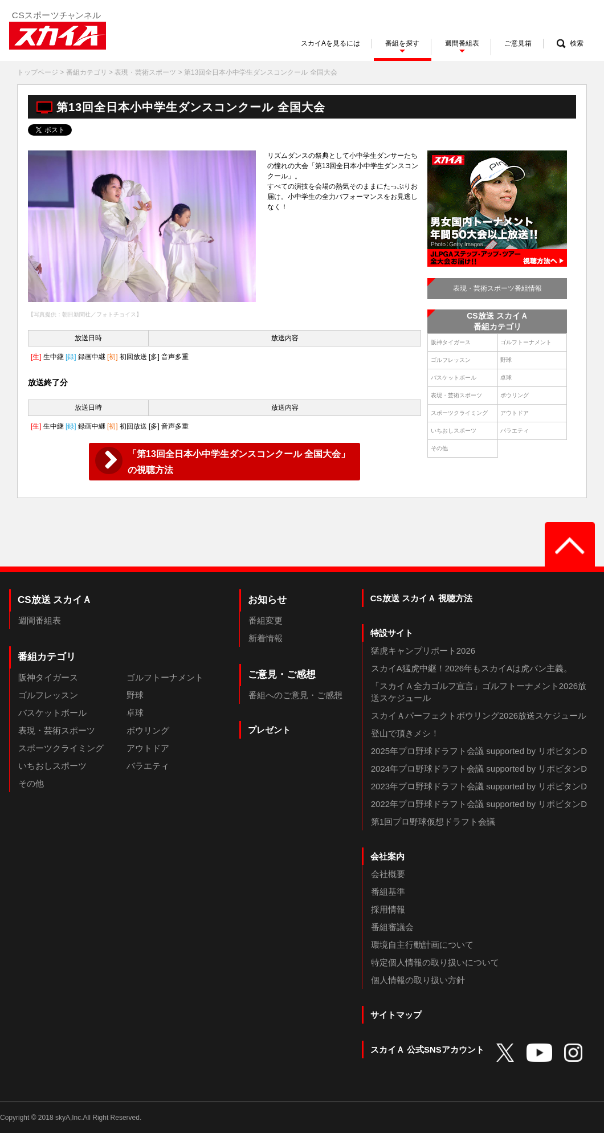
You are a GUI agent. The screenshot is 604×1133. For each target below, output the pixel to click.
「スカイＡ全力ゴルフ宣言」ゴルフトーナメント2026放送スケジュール (478, 692)
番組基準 (388, 891)
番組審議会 (392, 927)
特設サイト (391, 633)
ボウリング (514, 395)
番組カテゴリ (86, 72)
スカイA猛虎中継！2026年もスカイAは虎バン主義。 (471, 668)
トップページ (37, 72)
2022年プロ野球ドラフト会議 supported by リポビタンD (479, 804)
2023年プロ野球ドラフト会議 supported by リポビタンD (479, 786)
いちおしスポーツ (453, 430)
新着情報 (265, 638)
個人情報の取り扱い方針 (418, 980)
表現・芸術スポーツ (145, 72)
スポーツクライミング (459, 413)
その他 (439, 448)
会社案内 (387, 856)
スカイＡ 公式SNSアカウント (427, 1049)
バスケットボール (453, 377)
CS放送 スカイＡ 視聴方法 (421, 598)
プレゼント (269, 730)
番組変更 (265, 620)
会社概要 (388, 874)
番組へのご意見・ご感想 (295, 695)
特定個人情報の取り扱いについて (435, 962)
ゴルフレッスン (451, 360)
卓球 (506, 377)
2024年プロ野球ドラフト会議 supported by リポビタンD (479, 768)
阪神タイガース (451, 342)
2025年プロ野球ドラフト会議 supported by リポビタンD (479, 751)
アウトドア (514, 413)
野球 (506, 360)
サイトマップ (396, 1015)
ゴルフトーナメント (526, 342)
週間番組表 (39, 620)
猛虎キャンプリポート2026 (423, 650)
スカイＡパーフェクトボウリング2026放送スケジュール (478, 715)
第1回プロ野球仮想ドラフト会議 (433, 821)
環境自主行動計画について (422, 944)
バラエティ (514, 430)
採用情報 (388, 909)
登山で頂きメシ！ (405, 733)
